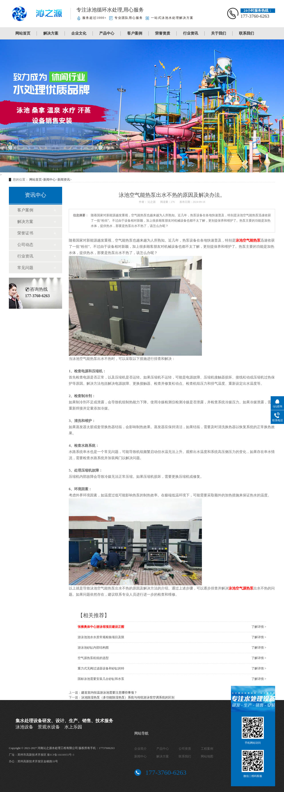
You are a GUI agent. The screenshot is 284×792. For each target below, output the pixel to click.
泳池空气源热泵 (241, 588)
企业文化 (78, 33)
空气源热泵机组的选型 (93, 658)
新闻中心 (49, 179)
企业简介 (140, 748)
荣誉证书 (25, 233)
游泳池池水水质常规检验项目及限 (101, 637)
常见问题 (25, 267)
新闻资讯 (63, 179)
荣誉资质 (162, 33)
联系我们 (246, 33)
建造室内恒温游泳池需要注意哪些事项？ (109, 692)
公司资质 (185, 748)
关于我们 (218, 33)
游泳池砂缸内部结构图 (93, 647)
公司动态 (25, 244)
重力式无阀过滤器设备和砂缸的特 (101, 668)
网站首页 (22, 33)
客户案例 (134, 33)
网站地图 (207, 756)
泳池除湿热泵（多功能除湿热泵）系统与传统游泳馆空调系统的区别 (127, 697)
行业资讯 (190, 33)
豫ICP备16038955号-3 (60, 754)
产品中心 (106, 33)
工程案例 (207, 748)
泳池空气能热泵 (248, 240)
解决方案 (50, 33)
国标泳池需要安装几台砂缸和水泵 (101, 679)
